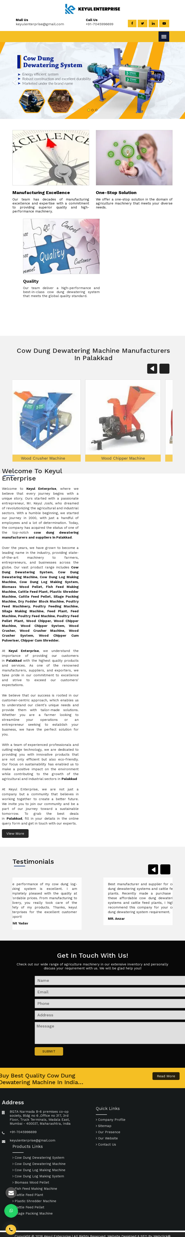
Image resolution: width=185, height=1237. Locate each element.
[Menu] (164, 36)
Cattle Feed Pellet (28, 1181)
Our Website (107, 1159)
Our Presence (108, 1153)
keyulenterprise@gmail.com (37, 24)
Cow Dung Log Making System (38, 1150)
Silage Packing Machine (32, 1187)
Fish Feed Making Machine (34, 1162)
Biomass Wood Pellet (30, 1156)
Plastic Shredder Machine (34, 1175)
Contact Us (106, 1165)
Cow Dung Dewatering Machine (39, 1137)
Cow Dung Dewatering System (38, 1131)
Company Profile (110, 1141)
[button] (19, 80)
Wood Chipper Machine (93, 512)
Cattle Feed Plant (27, 1168)
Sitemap (103, 1147)
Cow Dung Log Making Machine (38, 1144)
